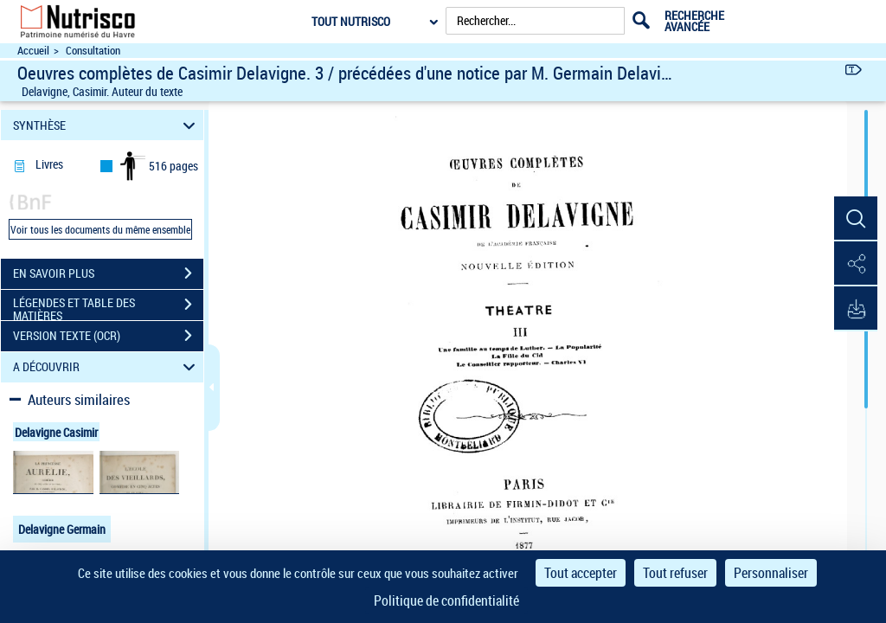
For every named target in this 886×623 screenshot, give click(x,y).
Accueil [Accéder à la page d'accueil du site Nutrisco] (33, 50)
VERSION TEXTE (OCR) (108, 336)
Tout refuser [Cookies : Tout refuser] (675, 572)
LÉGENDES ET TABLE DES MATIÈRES (108, 306)
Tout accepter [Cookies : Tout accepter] (580, 572)
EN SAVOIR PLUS (108, 273)
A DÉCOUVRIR (107, 367)
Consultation (93, 50)
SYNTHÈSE (107, 125)
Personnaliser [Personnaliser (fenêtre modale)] (771, 572)
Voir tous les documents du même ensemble (100, 229)
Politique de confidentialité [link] (446, 600)
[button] (855, 218)
